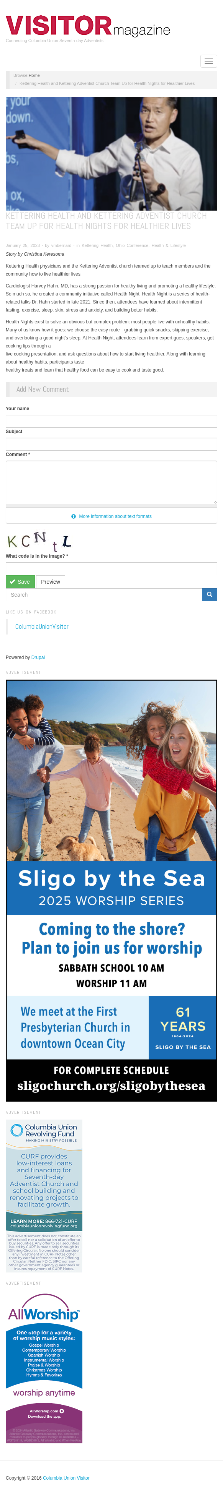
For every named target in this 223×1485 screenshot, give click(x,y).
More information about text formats (111, 516)
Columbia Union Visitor (66, 1478)
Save (20, 582)
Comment (18, 454)
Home (34, 75)
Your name (17, 408)
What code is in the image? (37, 556)
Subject (14, 431)
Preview (50, 582)
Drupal (38, 657)
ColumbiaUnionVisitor (42, 626)
